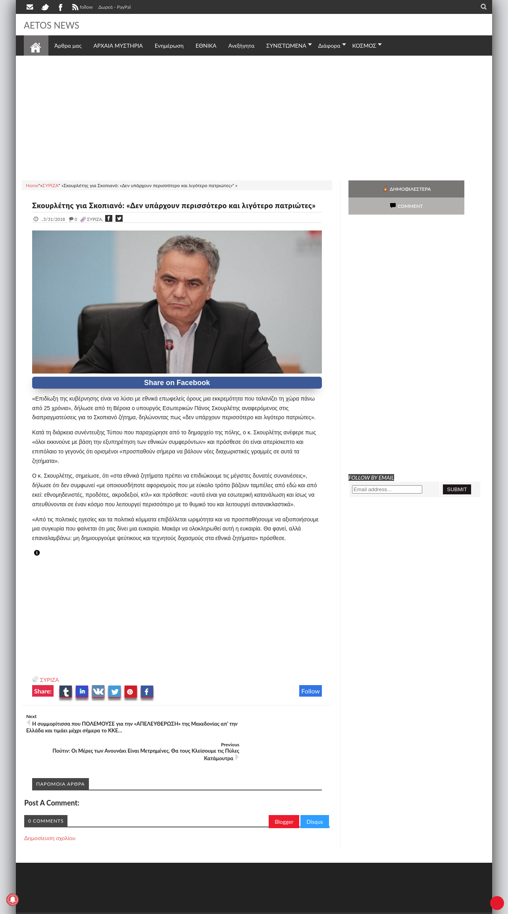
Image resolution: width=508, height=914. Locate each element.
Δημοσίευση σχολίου (49, 825)
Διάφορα (329, 45)
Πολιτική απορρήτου (173, 907)
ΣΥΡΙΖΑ (49, 689)
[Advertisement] (254, 116)
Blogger (284, 809)
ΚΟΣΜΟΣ (364, 45)
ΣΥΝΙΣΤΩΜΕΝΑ (286, 45)
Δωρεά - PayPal (114, 7)
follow (81, 8)
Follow (310, 700)
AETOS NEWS (56, 24)
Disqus (314, 809)
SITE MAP (136, 907)
